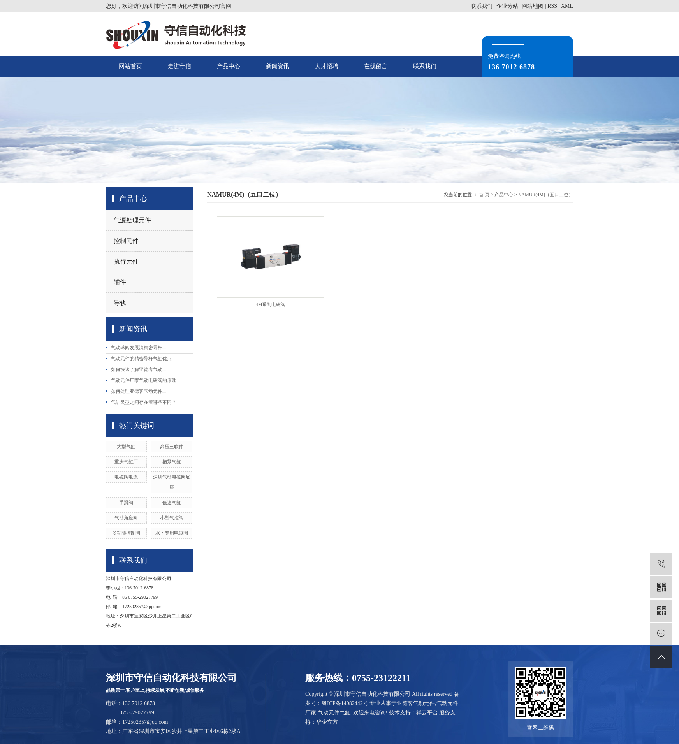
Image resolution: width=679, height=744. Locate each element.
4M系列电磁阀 (271, 304)
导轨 (120, 302)
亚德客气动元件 (416, 703)
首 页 (484, 194)
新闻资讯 (277, 66)
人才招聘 (326, 66)
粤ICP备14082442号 (345, 703)
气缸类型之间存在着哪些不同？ (143, 402)
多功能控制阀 (126, 533)
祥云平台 (427, 713)
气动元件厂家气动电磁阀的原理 (143, 380)
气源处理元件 (132, 220)
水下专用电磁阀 (171, 533)
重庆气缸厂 (126, 461)
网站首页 (130, 66)
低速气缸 (171, 502)
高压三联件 (171, 446)
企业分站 (507, 6)
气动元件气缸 (334, 713)
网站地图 (533, 6)
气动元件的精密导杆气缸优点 (141, 358)
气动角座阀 (126, 518)
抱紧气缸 (171, 461)
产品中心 (228, 66)
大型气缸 (126, 446)
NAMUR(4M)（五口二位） (545, 194)
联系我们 (482, 6)
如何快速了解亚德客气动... (138, 369)
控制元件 (126, 240)
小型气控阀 (171, 518)
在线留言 (375, 66)
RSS (552, 6)
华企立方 (327, 722)
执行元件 (126, 261)
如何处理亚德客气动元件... (138, 391)
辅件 (120, 282)
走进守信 (179, 66)
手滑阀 (126, 502)
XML (567, 6)
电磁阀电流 (126, 477)
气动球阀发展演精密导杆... (138, 347)
